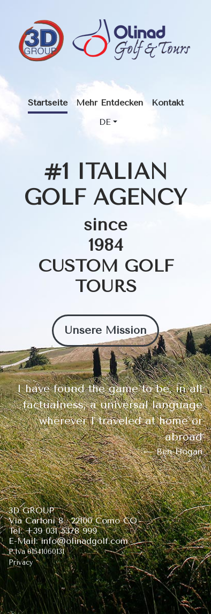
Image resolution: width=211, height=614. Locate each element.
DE (105, 122)
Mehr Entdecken (109, 103)
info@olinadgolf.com (84, 541)
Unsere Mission (105, 330)
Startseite (47, 103)
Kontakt (168, 103)
